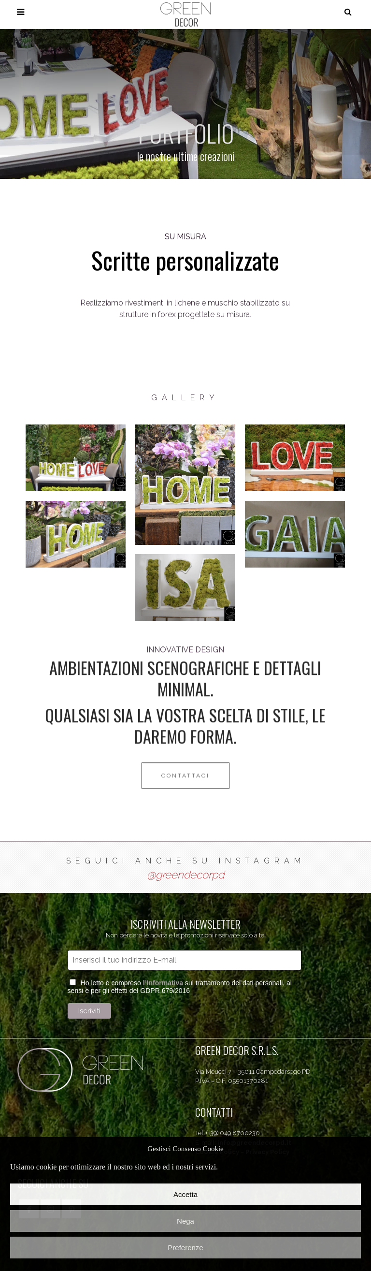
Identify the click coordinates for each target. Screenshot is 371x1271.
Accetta (185, 1194)
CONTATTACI (185, 706)
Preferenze (185, 1247)
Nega (185, 1221)
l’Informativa (163, 983)
